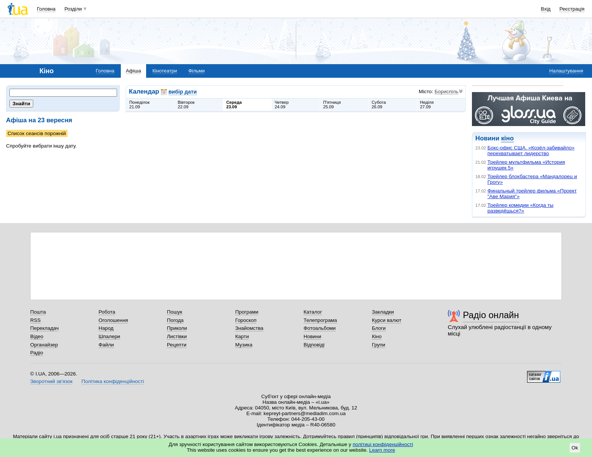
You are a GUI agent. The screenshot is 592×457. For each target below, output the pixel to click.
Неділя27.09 (427, 104)
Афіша (133, 71)
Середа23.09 (234, 104)
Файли (106, 345)
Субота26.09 (379, 104)
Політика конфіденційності (113, 381)
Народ (106, 328)
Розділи (73, 9)
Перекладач (44, 328)
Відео (36, 336)
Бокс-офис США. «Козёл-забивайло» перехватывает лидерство (531, 150)
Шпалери (109, 336)
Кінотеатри (165, 71)
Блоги (379, 328)
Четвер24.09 (282, 104)
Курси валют (386, 320)
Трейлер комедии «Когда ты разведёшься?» (520, 208)
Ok (575, 448)
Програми (246, 312)
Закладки (383, 312)
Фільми (196, 71)
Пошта (38, 312)
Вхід (546, 9)
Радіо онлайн (491, 315)
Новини (312, 336)
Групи (378, 345)
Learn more (382, 450)
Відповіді (314, 345)
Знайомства (249, 328)
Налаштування (566, 71)
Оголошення (113, 320)
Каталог (313, 312)
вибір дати (182, 92)
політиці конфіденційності (383, 444)
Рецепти (177, 345)
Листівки (177, 336)
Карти (242, 336)
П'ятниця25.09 (332, 104)
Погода (175, 320)
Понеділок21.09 (140, 104)
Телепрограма (320, 320)
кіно (507, 138)
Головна (46, 9)
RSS (35, 320)
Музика (243, 345)
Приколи (177, 328)
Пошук (174, 312)
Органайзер (44, 345)
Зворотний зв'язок (51, 381)
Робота (107, 312)
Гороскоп (245, 320)
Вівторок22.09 (186, 104)
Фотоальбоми (320, 328)
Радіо (36, 352)
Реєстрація (572, 9)
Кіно (377, 336)
